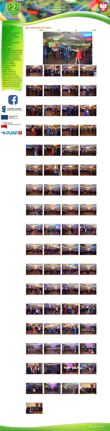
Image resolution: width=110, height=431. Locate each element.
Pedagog (6, 67)
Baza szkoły (8, 39)
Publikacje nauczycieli (12, 81)
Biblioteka (7, 44)
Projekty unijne (9, 65)
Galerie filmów (9, 64)
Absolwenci (8, 69)
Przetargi (7, 31)
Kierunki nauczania (11, 42)
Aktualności (8, 29)
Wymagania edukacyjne (13, 50)
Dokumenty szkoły (10, 37)
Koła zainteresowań (11, 84)
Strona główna (9, 27)
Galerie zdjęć (8, 62)
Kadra (5, 46)
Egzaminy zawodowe (11, 58)
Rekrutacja (7, 41)
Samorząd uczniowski (12, 79)
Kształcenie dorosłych (12, 54)
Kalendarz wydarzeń (11, 33)
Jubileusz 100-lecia (11, 86)
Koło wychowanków (11, 77)
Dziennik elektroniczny (12, 52)
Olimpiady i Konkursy (12, 60)
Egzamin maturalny (11, 56)
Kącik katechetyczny (11, 83)
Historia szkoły (9, 35)
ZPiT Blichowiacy (10, 75)
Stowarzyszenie (9, 73)
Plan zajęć (7, 48)
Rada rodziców (9, 71)
